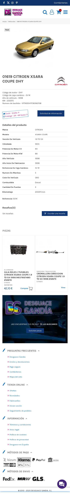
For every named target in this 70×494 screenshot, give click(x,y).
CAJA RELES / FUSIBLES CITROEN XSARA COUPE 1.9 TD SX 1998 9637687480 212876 (18, 276)
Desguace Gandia (17, 357)
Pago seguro (15, 367)
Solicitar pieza (35, 331)
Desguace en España (19, 444)
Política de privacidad (19, 439)
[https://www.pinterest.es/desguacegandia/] (8, 2)
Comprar (26, 288)
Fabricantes (15, 401)
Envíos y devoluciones (20, 362)
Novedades (15, 396)
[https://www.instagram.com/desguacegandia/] (12, 2)
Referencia (7, 199)
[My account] (52, 12)
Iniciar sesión (16, 406)
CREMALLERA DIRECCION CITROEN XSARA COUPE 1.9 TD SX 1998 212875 (51, 276)
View (63, 287)
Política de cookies (18, 434)
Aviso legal (14, 430)
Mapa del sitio (16, 377)
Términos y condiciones (20, 425)
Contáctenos (61, 2)
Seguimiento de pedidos (20, 411)
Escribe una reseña (54, 213)
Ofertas (13, 391)
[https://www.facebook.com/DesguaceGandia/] (4, 2)
